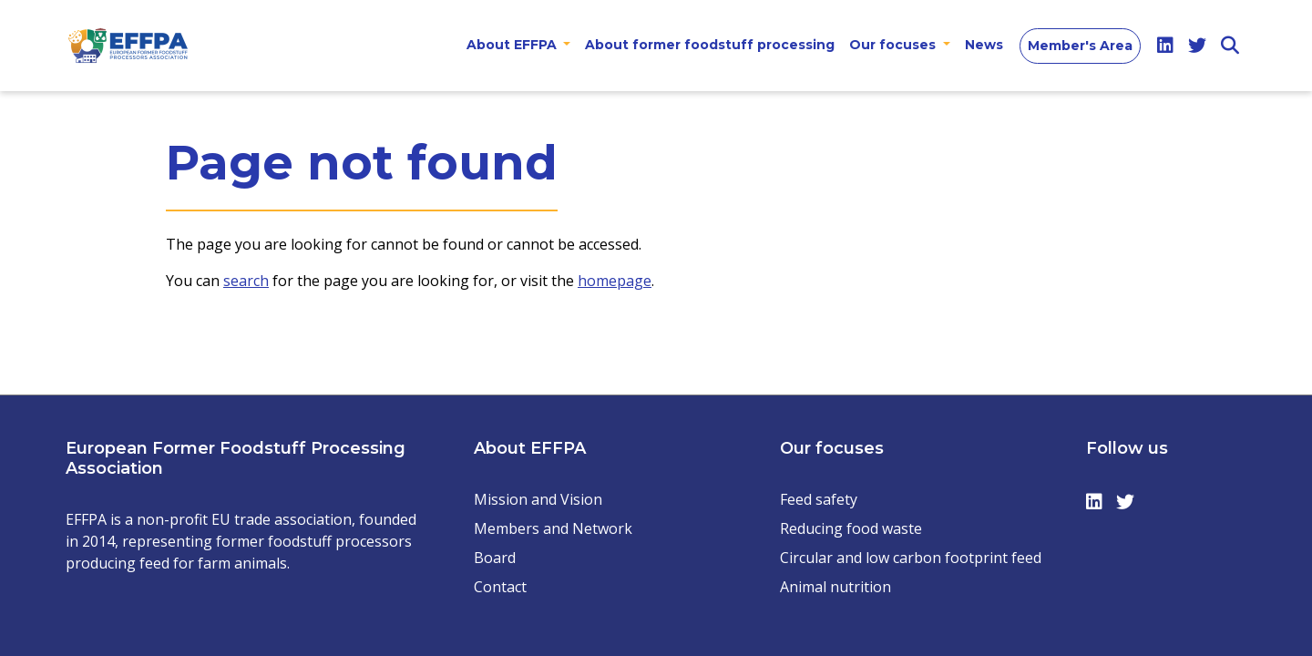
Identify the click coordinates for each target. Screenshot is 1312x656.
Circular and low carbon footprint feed (910, 558)
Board (495, 558)
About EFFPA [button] (513, 44)
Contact (500, 587)
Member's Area (1080, 45)
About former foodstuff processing (710, 44)
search (246, 281)
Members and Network (553, 528)
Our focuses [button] (894, 44)
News (984, 44)
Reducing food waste (851, 528)
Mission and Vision (538, 499)
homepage (614, 281)
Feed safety (818, 499)
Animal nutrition (835, 587)
